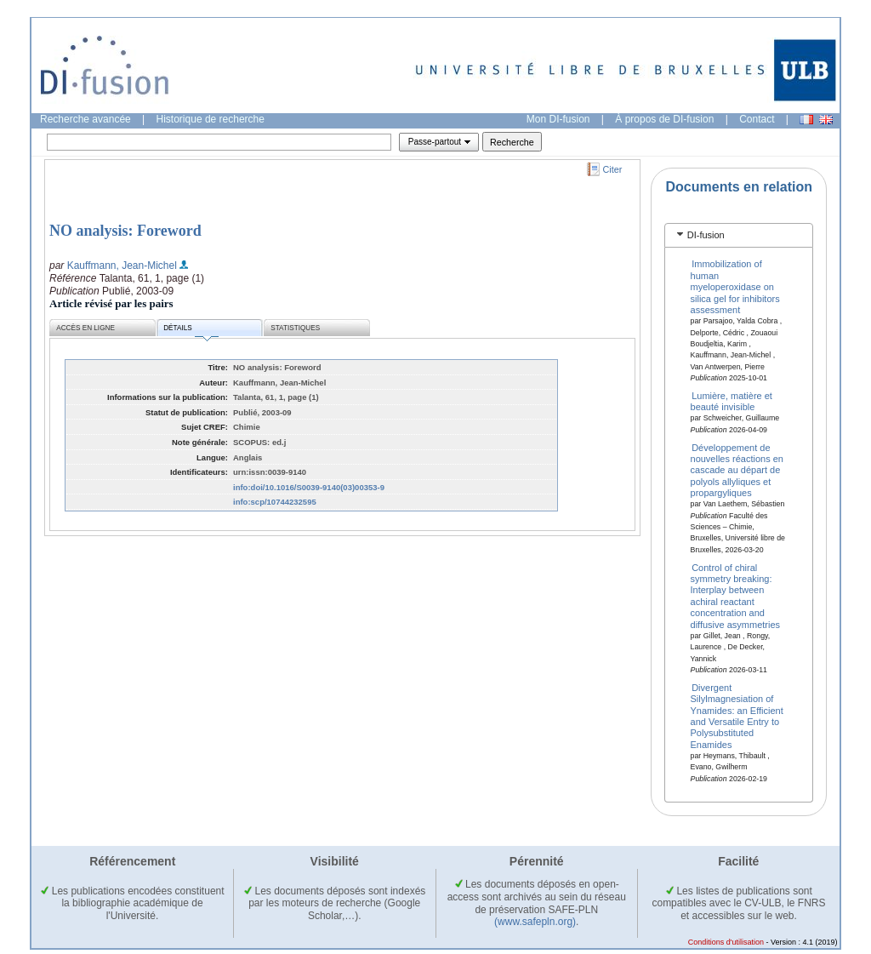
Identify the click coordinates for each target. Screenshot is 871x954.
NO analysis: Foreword (125, 230)
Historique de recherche (211, 119)
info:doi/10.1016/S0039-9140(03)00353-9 (308, 487)
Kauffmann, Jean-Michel (122, 265)
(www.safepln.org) (535, 922)
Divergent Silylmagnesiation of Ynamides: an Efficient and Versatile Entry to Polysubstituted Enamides (737, 715)
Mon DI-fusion (558, 119)
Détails (190, 330)
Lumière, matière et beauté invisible (731, 401)
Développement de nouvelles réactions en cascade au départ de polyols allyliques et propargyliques (737, 470)
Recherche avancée (85, 119)
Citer (613, 169)
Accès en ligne (85, 328)
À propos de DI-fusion (664, 119)
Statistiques (295, 328)
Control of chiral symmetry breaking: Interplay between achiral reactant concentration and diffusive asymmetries (736, 595)
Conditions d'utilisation (726, 942)
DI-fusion (706, 235)
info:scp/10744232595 (274, 501)
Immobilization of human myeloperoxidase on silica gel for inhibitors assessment (735, 287)
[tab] (738, 235)
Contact (756, 119)
